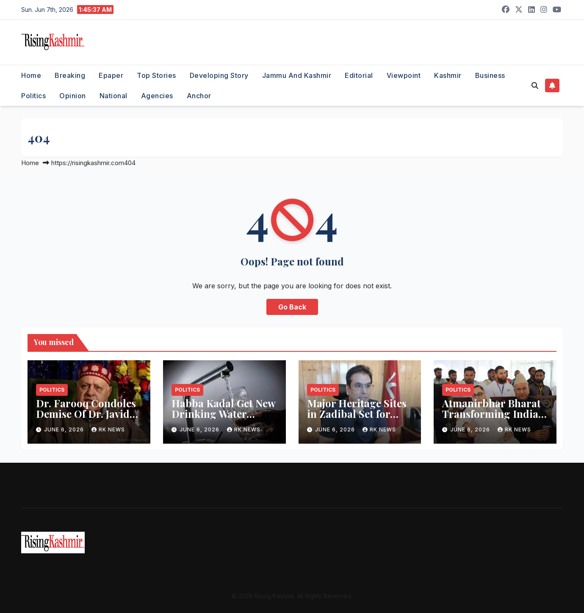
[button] (534, 85)
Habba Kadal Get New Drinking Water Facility (223, 413)
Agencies (157, 95)
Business (490, 75)
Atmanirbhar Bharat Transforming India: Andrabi (491, 413)
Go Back (292, 307)
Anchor (199, 95)
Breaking (70, 75)
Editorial (359, 75)
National (113, 95)
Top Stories (156, 75)
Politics (33, 95)
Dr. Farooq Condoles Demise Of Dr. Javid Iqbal (86, 413)
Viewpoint (404, 75)
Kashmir (448, 75)
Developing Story (219, 75)
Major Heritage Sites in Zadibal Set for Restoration (357, 413)
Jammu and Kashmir (297, 75)
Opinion (72, 95)
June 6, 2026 (65, 429)
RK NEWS (108, 429)
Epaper (111, 75)
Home (31, 75)
